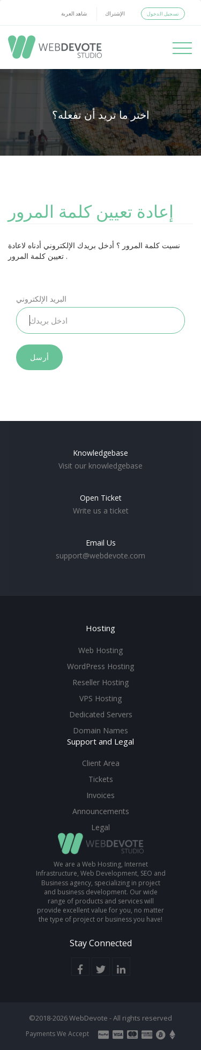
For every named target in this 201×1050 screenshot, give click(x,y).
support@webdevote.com (100, 555)
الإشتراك (115, 13)
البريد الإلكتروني (41, 299)
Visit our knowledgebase (100, 466)
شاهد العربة (74, 13)
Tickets (100, 779)
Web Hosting (100, 650)
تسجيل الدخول (163, 13)
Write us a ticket (101, 510)
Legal (100, 827)
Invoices (100, 795)
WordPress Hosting (100, 666)
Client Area (101, 763)
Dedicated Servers (100, 714)
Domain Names (100, 730)
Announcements (100, 811)
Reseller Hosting (100, 682)
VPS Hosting (100, 698)
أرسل (39, 357)
